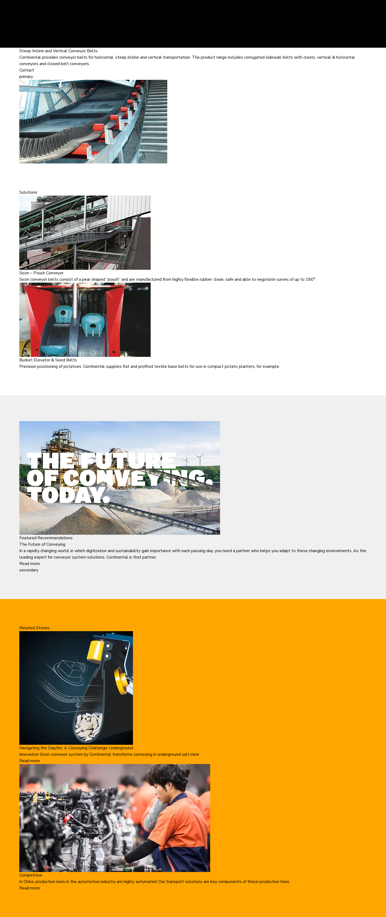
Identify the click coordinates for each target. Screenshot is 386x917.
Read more (29, 564)
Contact (26, 70)
